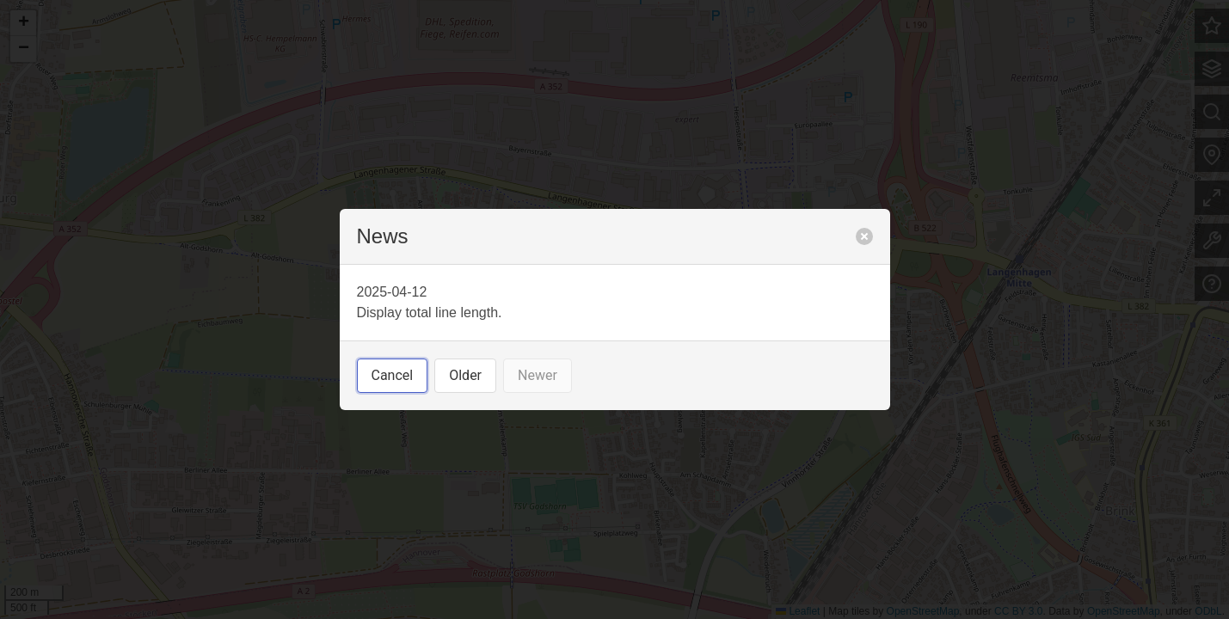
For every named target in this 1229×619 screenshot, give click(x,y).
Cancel (393, 375)
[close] (864, 236)
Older (465, 375)
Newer (537, 375)
